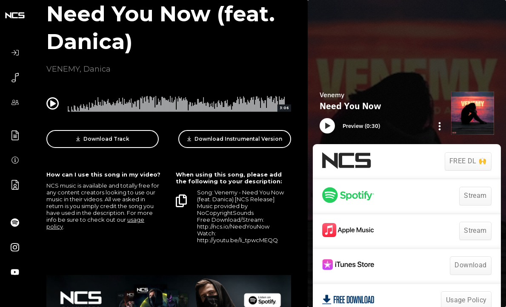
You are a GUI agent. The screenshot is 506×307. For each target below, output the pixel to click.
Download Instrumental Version (234, 139)
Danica (97, 69)
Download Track (102, 139)
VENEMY (63, 69)
